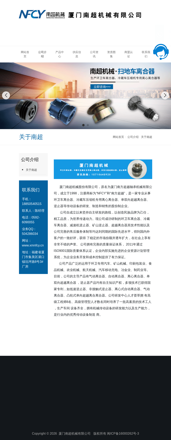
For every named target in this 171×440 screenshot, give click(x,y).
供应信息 (77, 54)
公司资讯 (94, 54)
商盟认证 (128, 54)
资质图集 (111, 54)
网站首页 (25, 54)
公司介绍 (42, 54)
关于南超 (146, 136)
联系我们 (146, 54)
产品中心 (59, 54)
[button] (83, 125)
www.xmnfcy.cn (33, 245)
